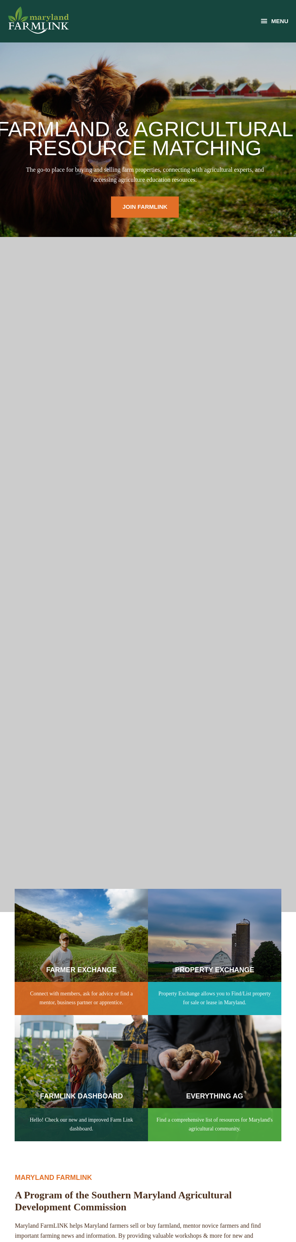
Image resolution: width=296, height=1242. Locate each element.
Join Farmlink (145, 206)
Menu (279, 21)
